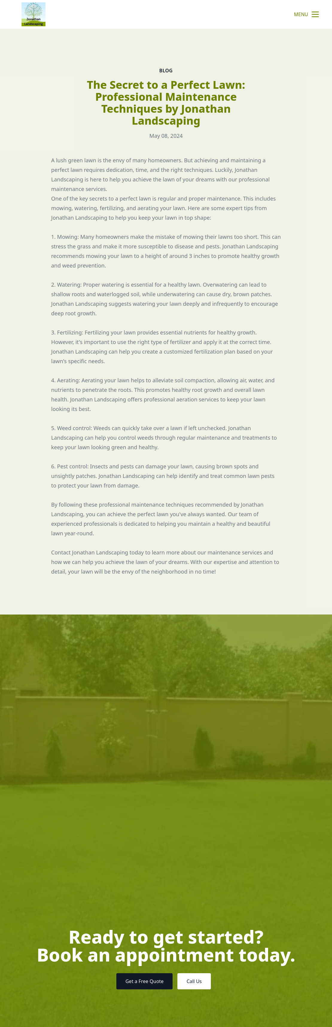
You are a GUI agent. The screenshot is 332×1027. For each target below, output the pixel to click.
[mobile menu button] (315, 14)
